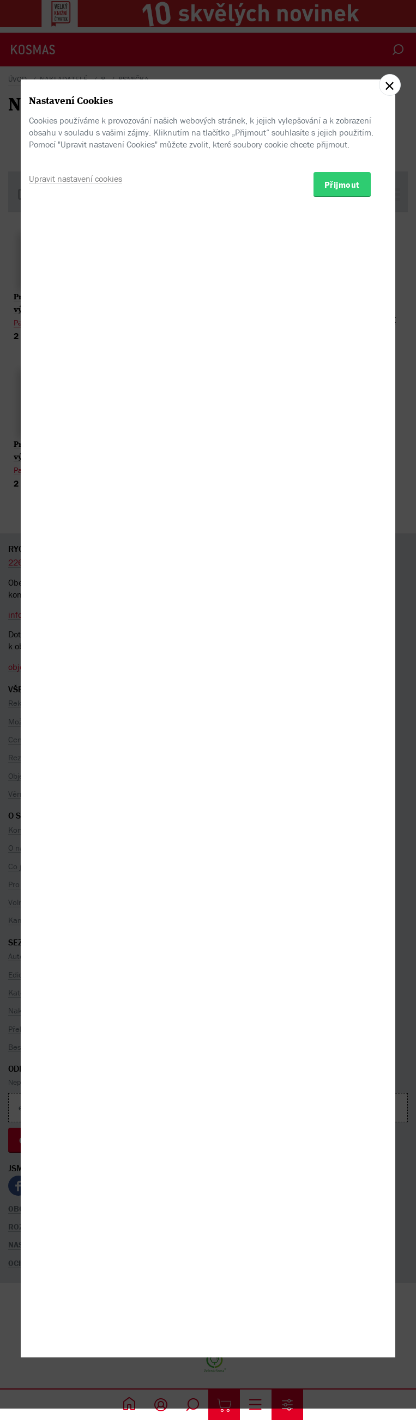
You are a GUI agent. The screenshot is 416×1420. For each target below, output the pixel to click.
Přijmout (342, 760)
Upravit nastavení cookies (75, 754)
